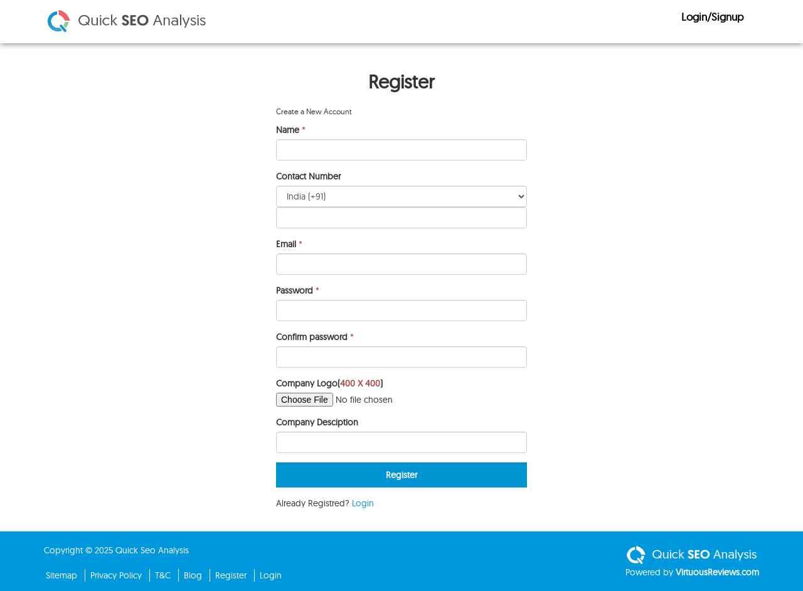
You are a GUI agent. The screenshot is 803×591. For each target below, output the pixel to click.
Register (231, 575)
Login (363, 503)
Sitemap (61, 575)
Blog (193, 575)
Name (287, 130)
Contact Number (308, 176)
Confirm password (312, 337)
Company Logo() (329, 383)
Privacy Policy (116, 575)
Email (286, 244)
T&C (163, 575)
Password (294, 290)
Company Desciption (317, 422)
